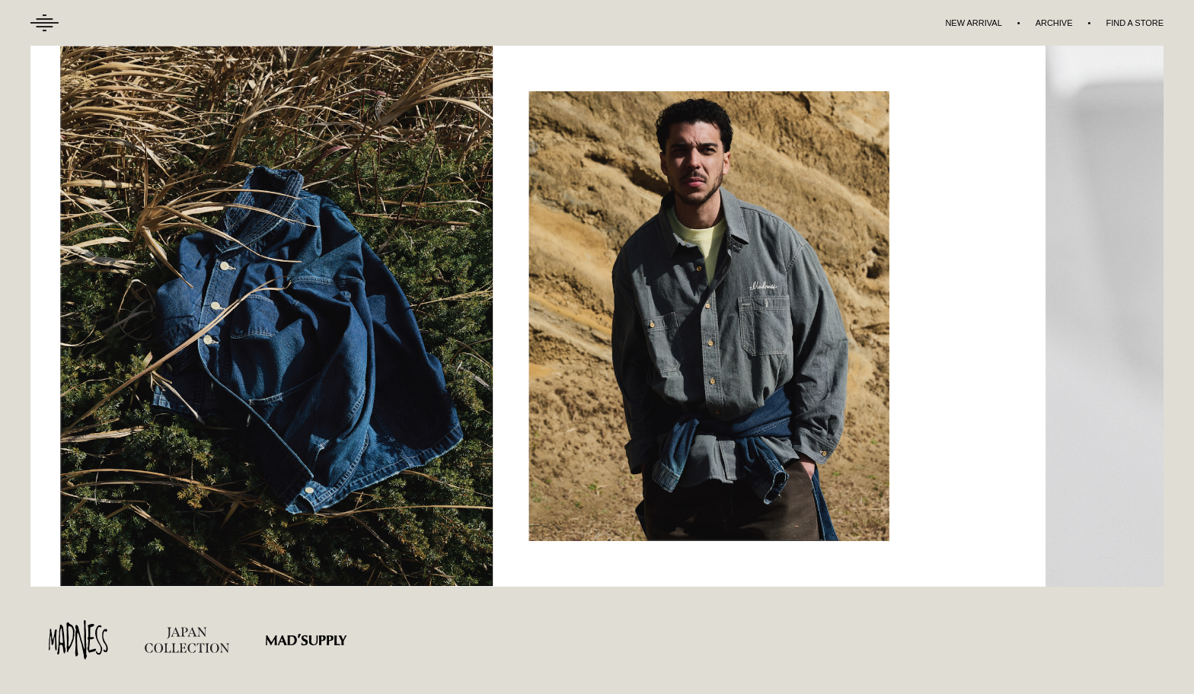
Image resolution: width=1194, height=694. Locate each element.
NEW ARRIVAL (973, 22)
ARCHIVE (1054, 22)
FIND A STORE (1135, 22)
